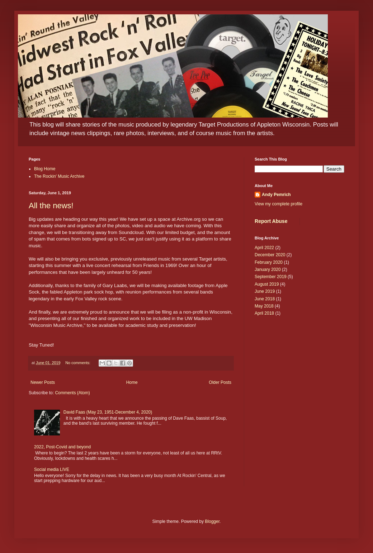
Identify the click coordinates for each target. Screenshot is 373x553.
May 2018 (264, 306)
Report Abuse (271, 221)
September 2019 (271, 276)
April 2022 (264, 247)
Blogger (212, 521)
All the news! (51, 205)
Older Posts (220, 382)
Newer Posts (42, 382)
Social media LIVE (51, 469)
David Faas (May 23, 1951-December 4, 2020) (107, 412)
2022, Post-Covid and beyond (62, 446)
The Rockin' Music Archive (59, 176)
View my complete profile (278, 203)
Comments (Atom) (72, 392)
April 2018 (264, 313)
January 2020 (268, 269)
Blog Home (44, 168)
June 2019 (265, 291)
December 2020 (270, 254)
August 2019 (267, 284)
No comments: (78, 363)
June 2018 (265, 298)
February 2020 (269, 262)
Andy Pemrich (276, 194)
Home (132, 382)
